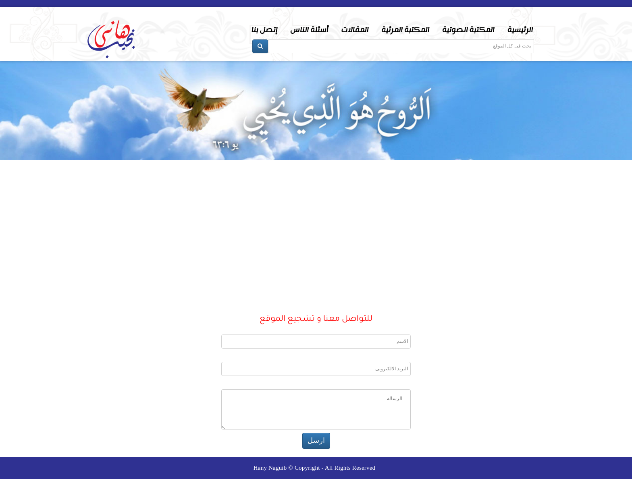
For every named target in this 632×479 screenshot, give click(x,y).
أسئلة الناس (309, 30)
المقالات (354, 30)
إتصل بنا (264, 30)
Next (617, 186)
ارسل (316, 440)
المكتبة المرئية (405, 30)
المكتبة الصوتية (468, 30)
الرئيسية (520, 30)
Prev (14, 186)
